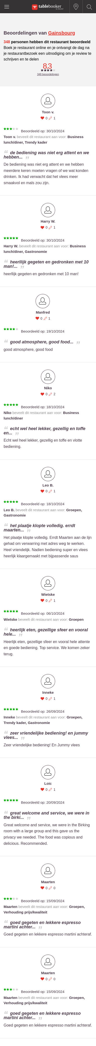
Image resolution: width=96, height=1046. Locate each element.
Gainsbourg (61, 33)
